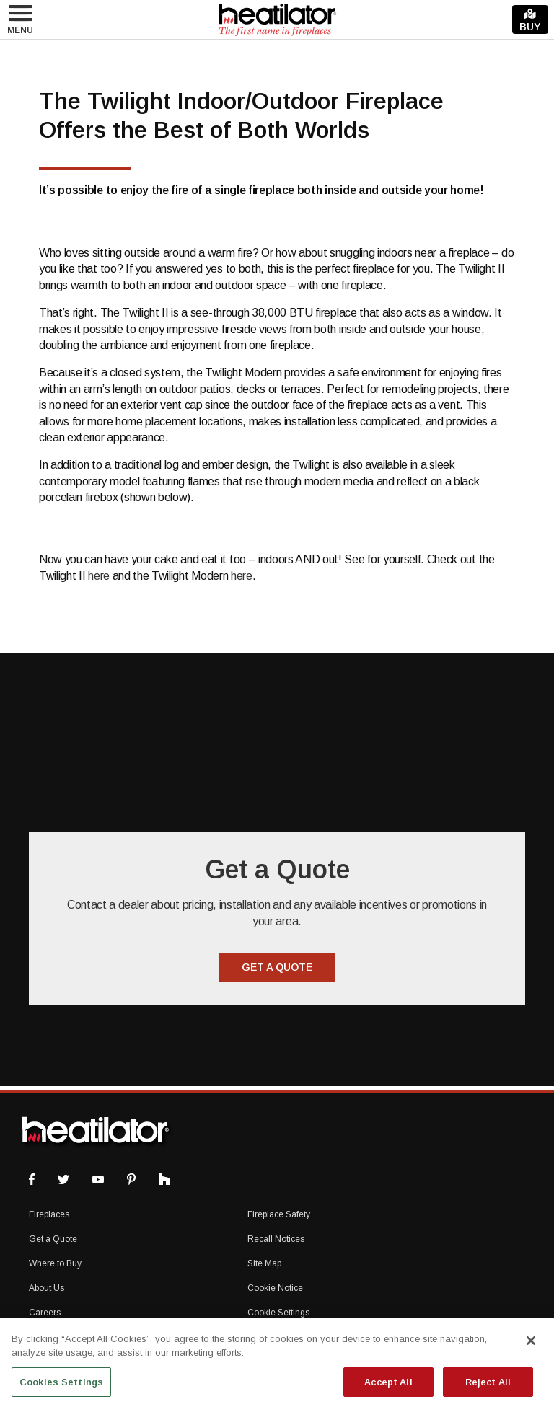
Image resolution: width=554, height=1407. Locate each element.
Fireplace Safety (278, 1214)
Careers (45, 1312)
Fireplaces (49, 1214)
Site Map (264, 1263)
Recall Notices (275, 1239)
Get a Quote (53, 1239)
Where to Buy (55, 1263)
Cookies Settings (61, 1388)
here (99, 576)
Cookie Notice (275, 1288)
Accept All (388, 1388)
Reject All (488, 1388)
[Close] (531, 1347)
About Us (46, 1288)
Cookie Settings (278, 1312)
